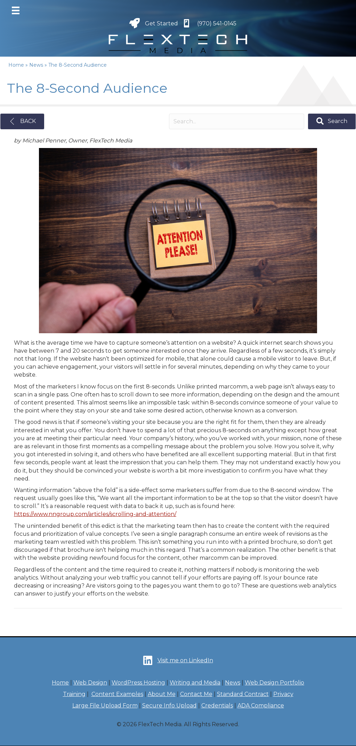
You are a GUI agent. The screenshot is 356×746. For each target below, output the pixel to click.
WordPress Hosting (138, 682)
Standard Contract (243, 694)
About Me (162, 694)
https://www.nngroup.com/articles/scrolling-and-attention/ (95, 514)
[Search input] (236, 121)
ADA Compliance (260, 705)
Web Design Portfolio (274, 682)
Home (60, 682)
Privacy (283, 694)
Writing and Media (195, 682)
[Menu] (15, 10)
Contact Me (196, 694)
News (232, 682)
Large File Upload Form (105, 705)
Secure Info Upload (169, 705)
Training (74, 694)
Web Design (90, 682)
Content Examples (117, 694)
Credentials (217, 705)
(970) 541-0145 (216, 23)
